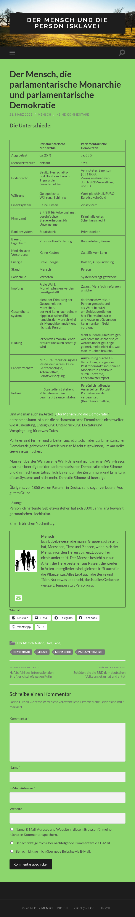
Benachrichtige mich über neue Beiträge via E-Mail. (53, 851)
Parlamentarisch (90, 652)
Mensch (44, 114)
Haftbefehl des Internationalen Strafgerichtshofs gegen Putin (38, 672)
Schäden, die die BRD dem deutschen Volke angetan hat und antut (97, 672)
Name (15, 767)
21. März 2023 (21, 114)
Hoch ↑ (107, 908)
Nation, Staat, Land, (48, 643)
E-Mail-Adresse (22, 788)
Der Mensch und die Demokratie (82, 414)
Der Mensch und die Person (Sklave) (67, 23)
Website (16, 809)
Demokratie (22, 652)
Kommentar (19, 718)
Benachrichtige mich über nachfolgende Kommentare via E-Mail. (63, 843)
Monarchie (63, 652)
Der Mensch (25, 643)
